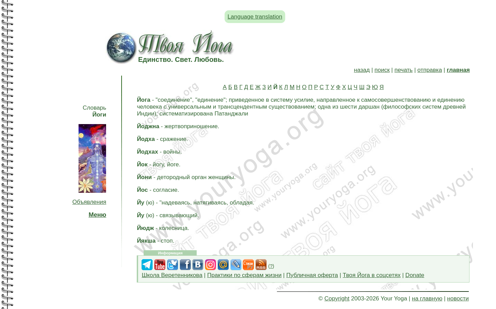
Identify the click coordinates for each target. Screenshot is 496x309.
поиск (382, 70)
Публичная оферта (312, 275)
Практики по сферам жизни (244, 275)
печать (403, 70)
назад (362, 70)
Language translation (255, 16)
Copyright (337, 298)
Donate (414, 275)
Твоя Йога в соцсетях (372, 275)
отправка (429, 70)
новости (458, 298)
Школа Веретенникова (172, 275)
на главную (427, 298)
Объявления (89, 202)
